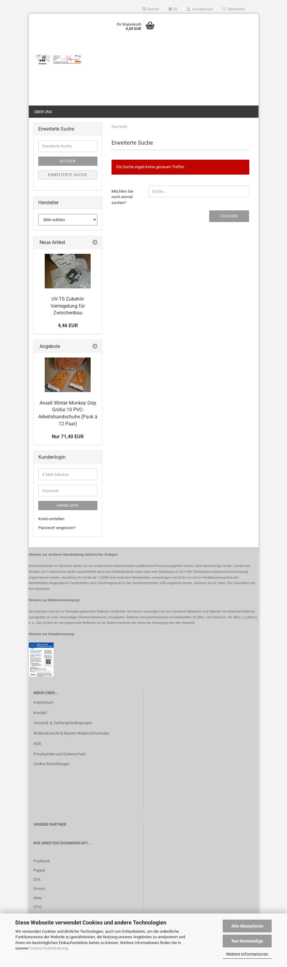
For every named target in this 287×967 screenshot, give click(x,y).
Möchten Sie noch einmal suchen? (122, 197)
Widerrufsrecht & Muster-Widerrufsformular (71, 733)
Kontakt (40, 712)
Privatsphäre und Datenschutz (59, 754)
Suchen (229, 216)
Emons (39, 888)
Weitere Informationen (247, 954)
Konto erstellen (51, 519)
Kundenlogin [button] (200, 9)
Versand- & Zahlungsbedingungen (62, 723)
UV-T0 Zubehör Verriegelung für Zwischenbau (68, 306)
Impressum (43, 702)
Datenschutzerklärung (48, 948)
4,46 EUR (68, 325)
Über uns (43, 111)
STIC (37, 907)
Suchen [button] (150, 9)
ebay (37, 897)
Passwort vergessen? (57, 527)
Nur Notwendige (247, 941)
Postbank (41, 861)
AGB (37, 743)
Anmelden (68, 505)
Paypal (39, 870)
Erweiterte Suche (67, 175)
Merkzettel (233, 9)
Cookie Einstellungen (51, 763)
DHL (37, 879)
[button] (173, 9)
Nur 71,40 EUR (68, 436)
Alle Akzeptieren (247, 926)
